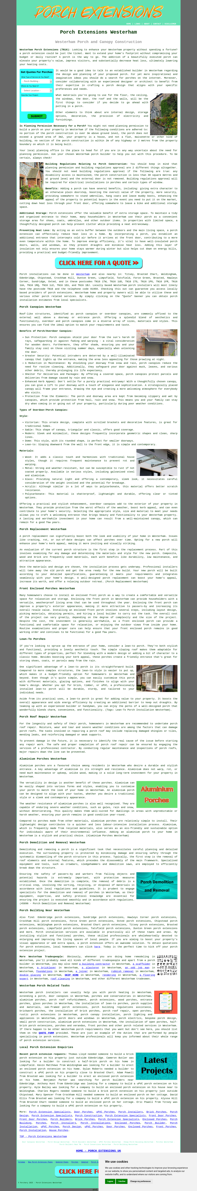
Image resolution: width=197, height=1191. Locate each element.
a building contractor (94, 964)
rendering (109, 975)
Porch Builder (155, 1123)
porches (94, 892)
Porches (41, 1123)
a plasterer (90, 967)
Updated (84, 1162)
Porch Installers (130, 1112)
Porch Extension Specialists (49, 1112)
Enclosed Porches (155, 1119)
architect (146, 81)
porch (77, 188)
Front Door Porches (162, 1115)
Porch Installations (95, 1123)
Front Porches (166, 1126)
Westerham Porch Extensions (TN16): (45, 49)
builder (137, 70)
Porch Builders (61, 1119)
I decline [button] (121, 1181)
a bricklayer (46, 967)
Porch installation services (56, 932)
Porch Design (72, 1126)
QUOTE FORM (46, 1033)
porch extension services (41, 1040)
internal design (122, 112)
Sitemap (21, 1162)
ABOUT (147, 24)
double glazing (30, 975)
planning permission (130, 126)
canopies (109, 504)
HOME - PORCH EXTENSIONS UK (98, 1150)
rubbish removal (122, 971)
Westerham (82, 274)
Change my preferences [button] (140, 1181)
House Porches (58, 1130)
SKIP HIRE (72, 975)
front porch (100, 599)
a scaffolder (141, 964)
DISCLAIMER (170, 24)
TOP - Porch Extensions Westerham (43, 1136)
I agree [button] (110, 1181)
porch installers (140, 285)
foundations (44, 971)
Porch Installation (33, 1130)
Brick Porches (156, 1112)
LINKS (137, 24)
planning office (48, 150)
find (31, 917)
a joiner (82, 971)
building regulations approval (102, 171)
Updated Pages (62, 1162)
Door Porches (83, 1112)
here (97, 946)
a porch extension (32, 53)
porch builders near (118, 1080)
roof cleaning (60, 978)
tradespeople (111, 960)
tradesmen (143, 978)
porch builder (101, 154)
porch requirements (89, 1029)
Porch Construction (88, 1115)
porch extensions (60, 292)
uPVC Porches (105, 1112)
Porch (23, 274)
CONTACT (157, 24)
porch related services (140, 1025)
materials (69, 95)
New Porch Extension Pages (40, 1162)
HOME (128, 24)
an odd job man (137, 967)
